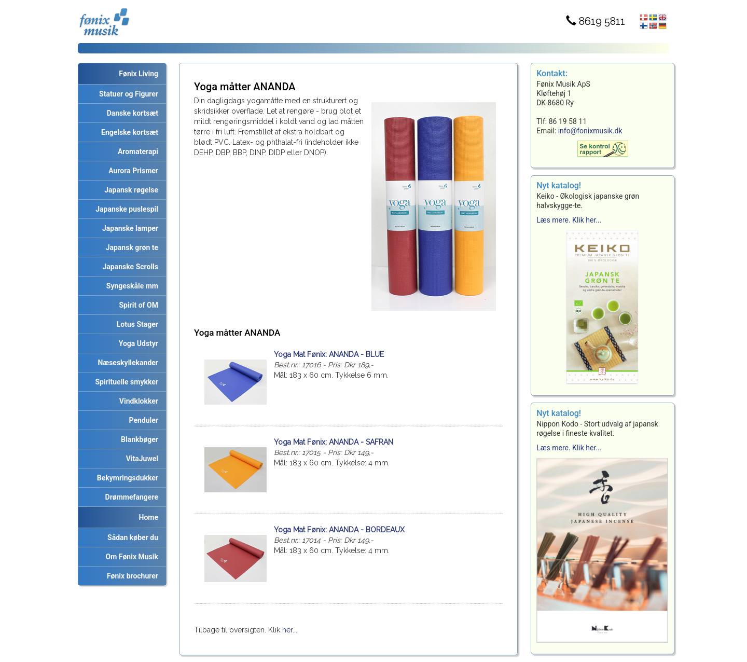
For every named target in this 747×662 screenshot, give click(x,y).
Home (148, 517)
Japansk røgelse (129, 190)
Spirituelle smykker (125, 382)
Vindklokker (137, 401)
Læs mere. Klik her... (568, 220)
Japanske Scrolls (128, 267)
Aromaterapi (136, 151)
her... (289, 630)
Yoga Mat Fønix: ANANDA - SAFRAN (333, 442)
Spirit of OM (136, 305)
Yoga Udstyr (136, 343)
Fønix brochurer (130, 576)
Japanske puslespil (125, 209)
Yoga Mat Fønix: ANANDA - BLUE (329, 354)
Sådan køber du (131, 537)
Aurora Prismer (131, 171)
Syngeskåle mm (130, 286)
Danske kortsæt (130, 113)
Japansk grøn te (130, 247)
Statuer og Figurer (126, 94)
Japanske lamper (128, 228)
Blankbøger (137, 439)
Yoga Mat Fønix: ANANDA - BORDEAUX (339, 530)
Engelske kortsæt (128, 132)
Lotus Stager (135, 324)
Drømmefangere (130, 497)
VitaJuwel (140, 458)
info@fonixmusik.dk (590, 131)
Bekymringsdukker (125, 478)
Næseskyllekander (126, 362)
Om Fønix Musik (130, 557)
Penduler (142, 420)
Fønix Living (138, 74)
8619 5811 (595, 21)
